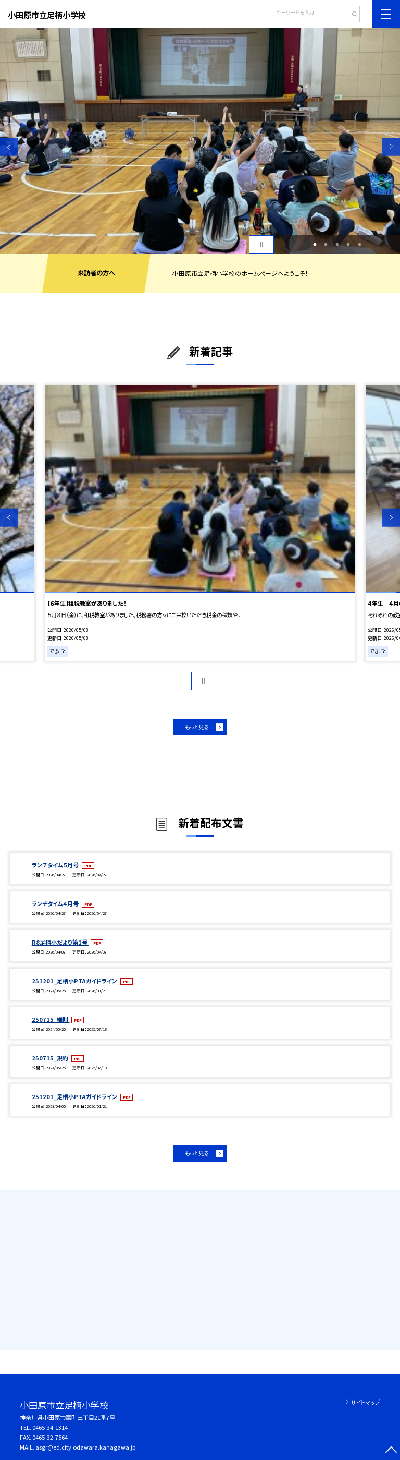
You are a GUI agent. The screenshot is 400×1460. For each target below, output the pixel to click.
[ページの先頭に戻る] (391, 1451)
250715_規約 (51, 1058)
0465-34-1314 (50, 1427)
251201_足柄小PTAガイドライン (75, 980)
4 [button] (348, 245)
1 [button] (314, 245)
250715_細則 (51, 1019)
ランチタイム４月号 (56, 903)
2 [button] (326, 245)
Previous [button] (9, 147)
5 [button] (359, 245)
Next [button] (391, 147)
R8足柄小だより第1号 (60, 942)
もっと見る (196, 727)
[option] (200, 141)
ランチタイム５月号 (56, 865)
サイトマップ (365, 1402)
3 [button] (337, 245)
